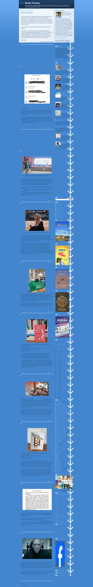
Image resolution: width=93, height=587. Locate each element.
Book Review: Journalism (62, 426)
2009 (57, 374)
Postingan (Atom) (31, 585)
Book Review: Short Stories (62, 436)
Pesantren (51, 41)
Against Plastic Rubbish (66, 84)
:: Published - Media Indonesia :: (63, 412)
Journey (58, 455)
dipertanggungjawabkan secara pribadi (30, 521)
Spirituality (59, 471)
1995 (57, 395)
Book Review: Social (61, 437)
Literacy (58, 457)
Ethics (58, 449)
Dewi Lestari (59, 208)
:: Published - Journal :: (61, 405)
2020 (57, 357)
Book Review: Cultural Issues (63, 417)
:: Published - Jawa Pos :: (62, 404)
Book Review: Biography (62, 416)
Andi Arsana (59, 205)
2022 (57, 354)
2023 (57, 352)
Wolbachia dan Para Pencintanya (31, 153)
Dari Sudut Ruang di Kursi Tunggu (62, 120)
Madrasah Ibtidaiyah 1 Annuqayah (33, 32)
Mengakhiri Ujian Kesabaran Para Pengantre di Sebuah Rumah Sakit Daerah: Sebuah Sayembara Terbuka (36, 70)
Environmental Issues (45, 41)
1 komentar (51, 420)
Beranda (32, 582)
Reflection (59, 466)
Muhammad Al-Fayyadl (61, 214)
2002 (57, 384)
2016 (57, 363)
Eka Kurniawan (60, 209)
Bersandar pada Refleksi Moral (31, 316)
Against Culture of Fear (66, 102)
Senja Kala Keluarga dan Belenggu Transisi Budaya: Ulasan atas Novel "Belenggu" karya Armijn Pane (66, 67)
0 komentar (51, 43)
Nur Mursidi (59, 216)
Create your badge (58, 567)
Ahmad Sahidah (60, 204)
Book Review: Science (61, 434)
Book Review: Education (62, 421)
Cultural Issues (60, 441)
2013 (57, 368)
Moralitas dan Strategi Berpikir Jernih (33, 425)
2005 (57, 380)
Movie (58, 459)
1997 (57, 392)
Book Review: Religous (61, 433)
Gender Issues (60, 453)
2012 (57, 369)
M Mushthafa (66, 12)
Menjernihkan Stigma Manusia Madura (65, 76)
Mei (58, 346)
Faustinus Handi (60, 210)
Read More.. (24, 40)
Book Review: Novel (61, 428)
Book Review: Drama (61, 418)
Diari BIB (58, 443)
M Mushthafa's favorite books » (67, 490)
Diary (58, 445)
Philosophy (59, 462)
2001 (57, 386)
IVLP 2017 (59, 454)
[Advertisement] (37, 56)
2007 (57, 377)
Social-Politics (50, 126)
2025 (57, 341)
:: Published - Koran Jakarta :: (63, 408)
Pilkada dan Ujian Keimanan (30, 486)
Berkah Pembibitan (27, 12)
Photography (59, 463)
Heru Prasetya (59, 212)
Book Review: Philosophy (48, 479)
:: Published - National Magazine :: (64, 413)
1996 (57, 394)
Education (40, 258)
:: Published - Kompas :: (61, 407)
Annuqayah (59, 206)
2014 (57, 366)
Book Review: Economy (61, 420)
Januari (59, 349)
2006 (57, 378)
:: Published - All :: (60, 403)
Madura (58, 458)
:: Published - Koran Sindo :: (62, 409)
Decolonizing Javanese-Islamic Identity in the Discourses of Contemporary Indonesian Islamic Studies (67, 94)
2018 (57, 360)
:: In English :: (59, 401)
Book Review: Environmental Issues (64, 422)
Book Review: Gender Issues (62, 424)
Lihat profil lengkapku (61, 37)
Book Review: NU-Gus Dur (62, 429)
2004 (57, 381)
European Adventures (61, 450)
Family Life (45, 258)
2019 (57, 358)
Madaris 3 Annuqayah (61, 213)
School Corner (60, 468)
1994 (57, 397)
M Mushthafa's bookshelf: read (64, 474)
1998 (57, 391)
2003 (57, 383)
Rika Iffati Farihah (60, 217)
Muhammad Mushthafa (59, 540)
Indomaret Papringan (38, 398)
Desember (59, 342)
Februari (59, 347)
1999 (57, 389)
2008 (57, 375)
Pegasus (24, 535)
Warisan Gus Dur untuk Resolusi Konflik (66, 111)
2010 (57, 372)
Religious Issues (50, 258)
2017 (57, 361)
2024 (57, 351)
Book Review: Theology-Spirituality (64, 438)
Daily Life (45, 126)
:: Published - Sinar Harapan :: (63, 414)
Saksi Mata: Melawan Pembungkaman (65, 134)
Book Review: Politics (61, 432)
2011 (57, 371)
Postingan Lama (48, 582)
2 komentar (51, 128)
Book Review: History (61, 425)
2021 (57, 355)
